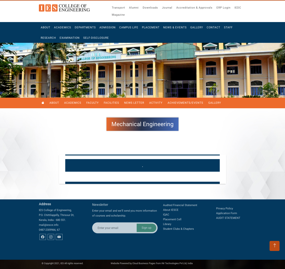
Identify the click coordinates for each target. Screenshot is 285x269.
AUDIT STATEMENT (228, 213)
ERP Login (223, 6)
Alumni (134, 6)
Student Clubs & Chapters (178, 219)
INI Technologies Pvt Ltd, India (177, 262)
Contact (213, 29)
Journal (167, 6)
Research (48, 39)
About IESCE (170, 200)
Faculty (92, 102)
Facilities (111, 102)
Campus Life (128, 29)
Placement (151, 29)
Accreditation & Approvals (194, 6)
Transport (118, 6)
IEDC (237, 6)
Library (167, 215)
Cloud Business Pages (143, 262)
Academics (62, 29)
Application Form (226, 208)
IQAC (166, 205)
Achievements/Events (185, 102)
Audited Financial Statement (180, 196)
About (45, 29)
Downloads (150, 6)
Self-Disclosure (96, 39)
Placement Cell (172, 210)
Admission (107, 29)
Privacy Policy (224, 204)
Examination (70, 39)
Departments (85, 29)
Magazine (118, 13)
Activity (155, 102)
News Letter (134, 102)
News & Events (175, 29)
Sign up (146, 216)
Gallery (196, 29)
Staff (228, 29)
